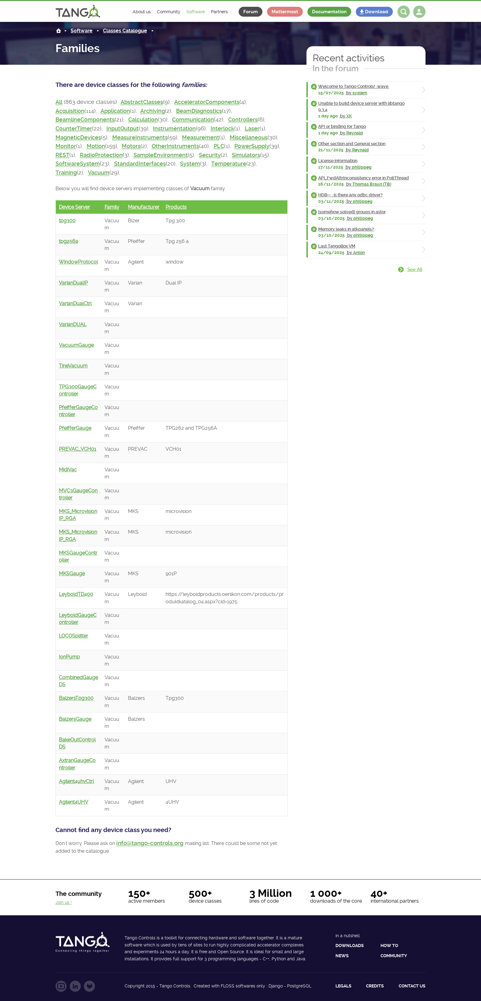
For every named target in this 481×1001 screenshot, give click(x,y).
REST (62, 155)
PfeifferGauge (75, 428)
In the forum (336, 68)
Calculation (143, 120)
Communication (193, 120)
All (59, 102)
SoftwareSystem (78, 164)
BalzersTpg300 (76, 698)
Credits (375, 985)
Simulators (246, 155)
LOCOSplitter (73, 636)
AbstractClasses (142, 102)
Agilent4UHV (73, 802)
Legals (343, 985)
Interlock (222, 128)
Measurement (200, 137)
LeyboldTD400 (76, 594)
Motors (131, 146)
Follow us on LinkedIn (75, 986)
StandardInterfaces (140, 164)
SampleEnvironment (161, 155)
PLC (219, 146)
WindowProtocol (78, 262)
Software (81, 31)
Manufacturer (143, 207)
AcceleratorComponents (207, 102)
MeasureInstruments (140, 137)
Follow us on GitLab (89, 986)
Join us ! (64, 902)
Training (66, 173)
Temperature (228, 164)
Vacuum (98, 173)
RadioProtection (101, 155)
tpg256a (68, 241)
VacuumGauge (76, 345)
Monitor (66, 146)
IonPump (69, 657)
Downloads (349, 945)
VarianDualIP (73, 283)
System (190, 164)
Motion (96, 146)
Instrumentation (174, 128)
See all (414, 269)
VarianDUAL (72, 324)
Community (393, 955)
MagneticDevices (78, 137)
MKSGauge (72, 573)
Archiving (152, 111)
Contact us (412, 985)
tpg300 (67, 221)
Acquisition (70, 111)
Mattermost (285, 11)
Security (210, 155)
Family (112, 207)
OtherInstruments (175, 146)
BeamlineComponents (85, 120)
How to (389, 945)
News (342, 955)
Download (376, 11)
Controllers (243, 120)
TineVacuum (73, 366)
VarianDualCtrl (75, 303)
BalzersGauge (75, 719)
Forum (250, 11)
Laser (252, 128)
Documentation (329, 11)
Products (176, 207)
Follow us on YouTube (61, 986)
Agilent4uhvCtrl (76, 781)
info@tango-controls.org (149, 843)
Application (115, 111)
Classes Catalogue (125, 31)
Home (59, 31)
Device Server (74, 207)
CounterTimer (74, 128)
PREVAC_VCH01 (77, 449)
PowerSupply (251, 146)
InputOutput (122, 128)
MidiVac (68, 470)
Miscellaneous (249, 137)
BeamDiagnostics (199, 111)
